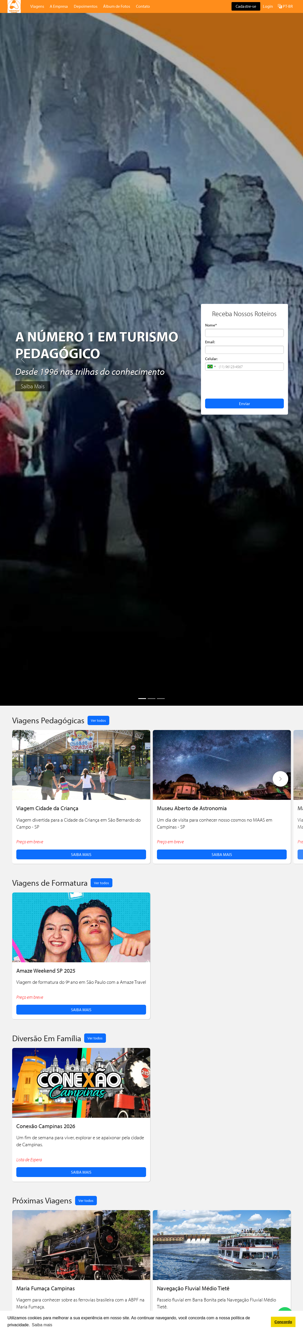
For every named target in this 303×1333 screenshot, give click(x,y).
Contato (143, 6)
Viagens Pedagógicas (48, 720)
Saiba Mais (33, 386)
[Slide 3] (161, 699)
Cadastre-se (246, 6)
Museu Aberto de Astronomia (192, 808)
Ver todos (98, 720)
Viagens (37, 6)
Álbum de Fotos (116, 6)
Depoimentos (85, 6)
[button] (211, 366)
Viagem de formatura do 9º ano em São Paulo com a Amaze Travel (81, 982)
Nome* (211, 325)
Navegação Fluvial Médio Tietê (193, 1288)
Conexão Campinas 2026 (45, 1126)
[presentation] (244, 384)
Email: (210, 341)
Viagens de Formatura (50, 882)
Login (268, 6)
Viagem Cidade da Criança (47, 808)
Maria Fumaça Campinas (45, 1288)
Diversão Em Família (46, 1038)
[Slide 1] (142, 699)
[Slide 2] (151, 699)
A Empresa (59, 6)
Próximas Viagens (42, 1200)
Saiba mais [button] (42, 1325)
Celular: (211, 358)
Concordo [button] (283, 1322)
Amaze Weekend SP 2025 (45, 970)
